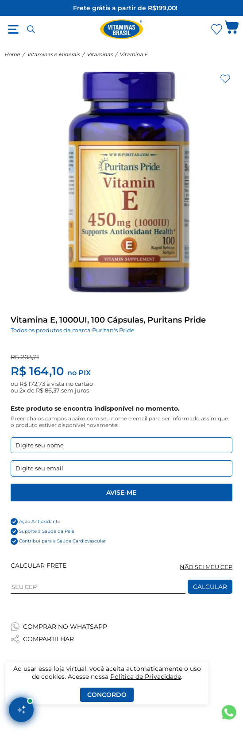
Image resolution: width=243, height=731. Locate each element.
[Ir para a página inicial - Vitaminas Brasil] (121, 29)
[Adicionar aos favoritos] (225, 79)
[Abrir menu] (13, 29)
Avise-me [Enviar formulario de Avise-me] (121, 492)
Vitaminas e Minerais (53, 54)
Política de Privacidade (145, 677)
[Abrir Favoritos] (216, 29)
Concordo (107, 695)
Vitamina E (133, 54)
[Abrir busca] (31, 29)
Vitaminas (99, 54)
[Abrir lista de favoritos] (216, 29)
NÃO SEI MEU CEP (206, 567)
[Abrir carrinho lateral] (232, 29)
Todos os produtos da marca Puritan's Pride (73, 330)
